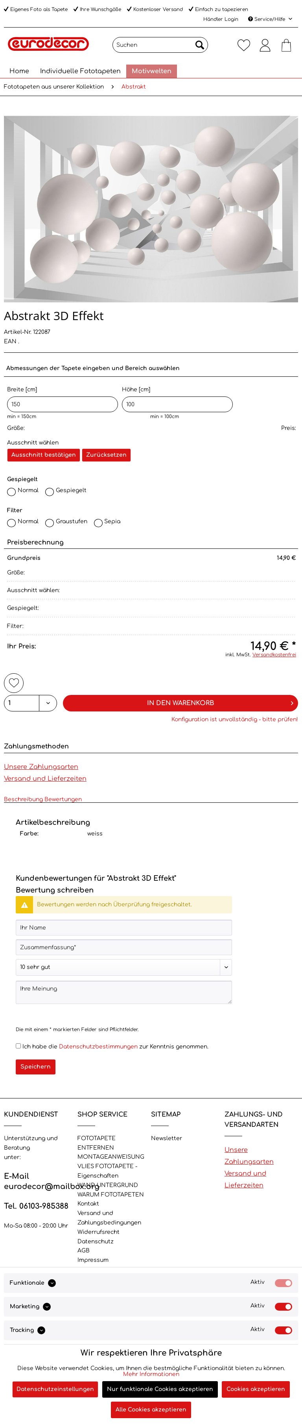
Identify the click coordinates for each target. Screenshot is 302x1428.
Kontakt (88, 1204)
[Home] (19, 71)
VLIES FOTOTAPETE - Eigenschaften (107, 1171)
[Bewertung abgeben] (124, 967)
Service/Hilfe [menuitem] (267, 19)
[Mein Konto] (265, 45)
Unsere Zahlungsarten (41, 766)
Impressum (93, 1260)
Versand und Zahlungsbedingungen (109, 1218)
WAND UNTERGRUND (107, 1185)
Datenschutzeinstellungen (55, 1389)
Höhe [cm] (177, 399)
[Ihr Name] (124, 927)
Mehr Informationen (151, 1374)
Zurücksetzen (106, 455)
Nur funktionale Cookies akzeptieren (160, 1389)
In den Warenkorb (220, 702)
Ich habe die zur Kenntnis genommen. (115, 1047)
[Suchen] (160, 45)
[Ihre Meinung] (124, 992)
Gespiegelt (71, 490)
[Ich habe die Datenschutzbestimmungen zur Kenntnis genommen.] (18, 1045)
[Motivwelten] (151, 71)
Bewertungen (63, 799)
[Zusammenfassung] (124, 947)
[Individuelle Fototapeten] (80, 71)
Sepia (112, 521)
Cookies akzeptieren (255, 1389)
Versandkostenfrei (274, 655)
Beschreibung (23, 799)
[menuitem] (160, 48)
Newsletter (166, 1138)
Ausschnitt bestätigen (43, 455)
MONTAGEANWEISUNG (110, 1157)
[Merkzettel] (244, 45)
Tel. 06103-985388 (36, 1206)
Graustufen (71, 521)
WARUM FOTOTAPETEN (110, 1195)
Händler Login (220, 19)
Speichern (35, 1067)
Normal (28, 490)
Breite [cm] (62, 399)
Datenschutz (95, 1242)
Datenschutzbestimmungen (98, 1047)
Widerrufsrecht (98, 1232)
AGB (83, 1251)
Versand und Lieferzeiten (45, 778)
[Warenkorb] (286, 45)
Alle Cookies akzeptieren (151, 1410)
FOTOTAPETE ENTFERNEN (96, 1143)
